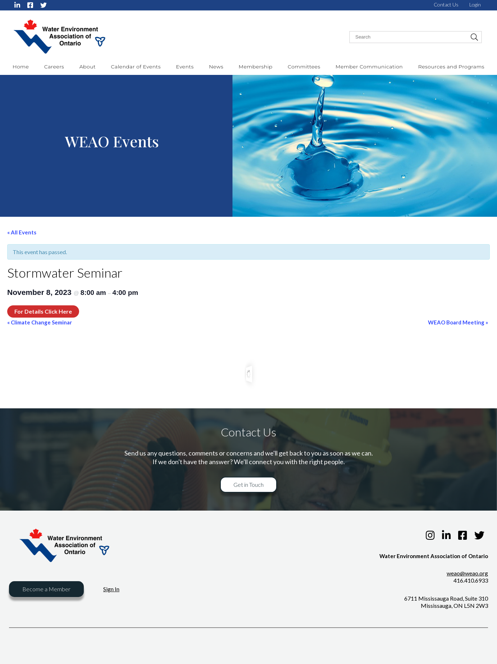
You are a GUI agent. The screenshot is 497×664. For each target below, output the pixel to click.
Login (475, 4)
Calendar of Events (135, 66)
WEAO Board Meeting (458, 322)
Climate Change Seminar (39, 322)
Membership (256, 66)
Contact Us (446, 4)
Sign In (111, 589)
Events (184, 66)
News (216, 66)
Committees (304, 66)
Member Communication (369, 66)
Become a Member (46, 589)
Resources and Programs (451, 66)
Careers (54, 66)
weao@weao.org (467, 573)
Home (21, 66)
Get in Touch (248, 484)
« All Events (21, 232)
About (87, 66)
